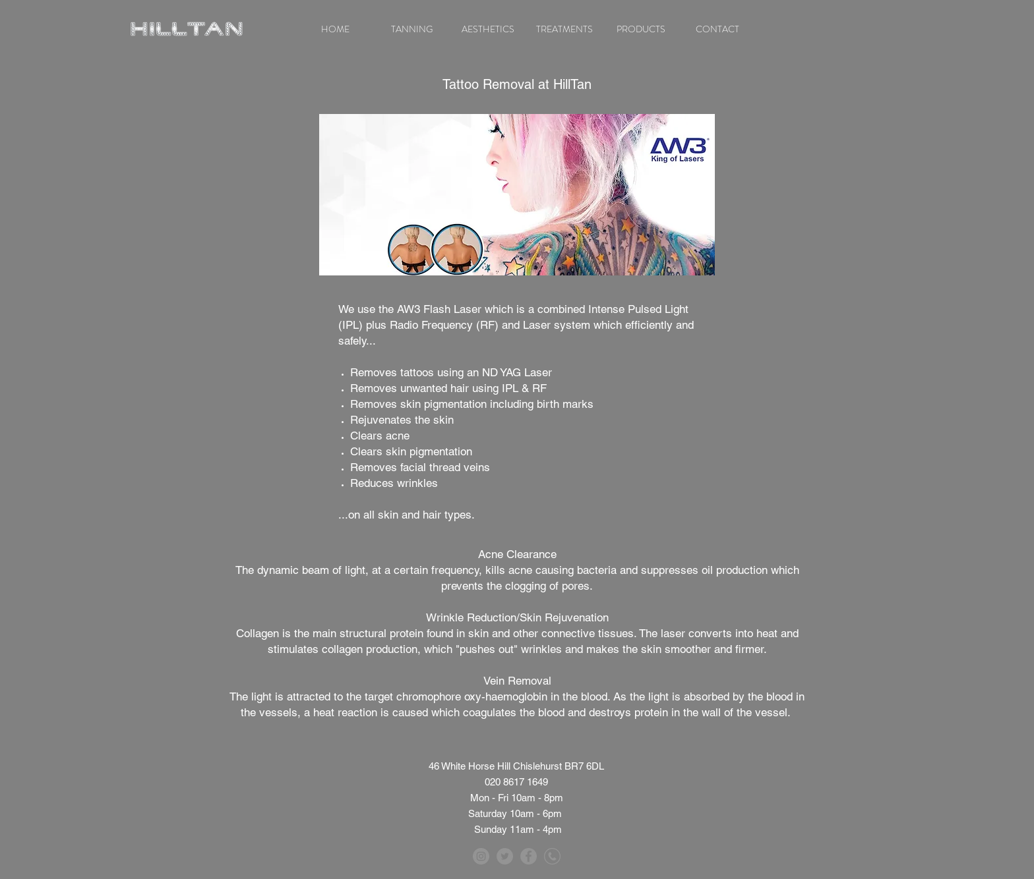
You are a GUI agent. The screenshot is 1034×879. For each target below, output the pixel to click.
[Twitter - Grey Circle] (505, 856)
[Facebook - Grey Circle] (528, 856)
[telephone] (552, 856)
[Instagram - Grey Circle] (481, 856)
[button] (411, 29)
